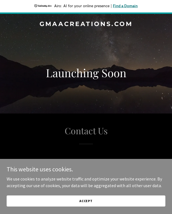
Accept (86, 201)
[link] (86, 24)
